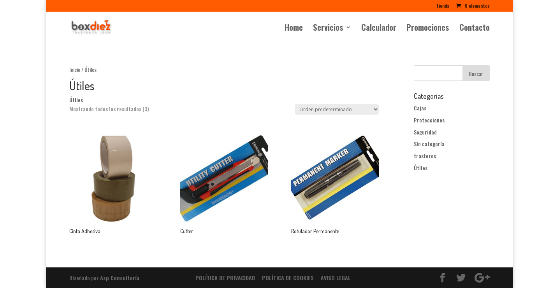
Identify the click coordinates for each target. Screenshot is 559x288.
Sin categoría (429, 144)
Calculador (378, 28)
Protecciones (429, 120)
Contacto (474, 28)
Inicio (74, 69)
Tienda (442, 6)
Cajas (420, 108)
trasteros (425, 156)
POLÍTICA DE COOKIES (288, 278)
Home (294, 28)
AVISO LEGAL (336, 278)
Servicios (328, 28)
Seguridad (425, 132)
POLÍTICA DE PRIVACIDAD (225, 278)
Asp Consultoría (119, 278)
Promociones (427, 28)
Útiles (420, 168)
